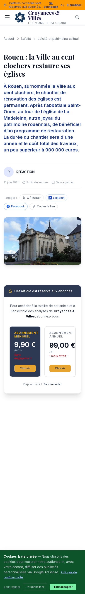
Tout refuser (12, 587)
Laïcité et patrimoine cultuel (58, 38)
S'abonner (74, 5)
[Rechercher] (77, 17)
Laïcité (26, 38)
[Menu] (7, 17)
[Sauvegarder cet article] (62, 182)
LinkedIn (56, 197)
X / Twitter (31, 197)
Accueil (9, 38)
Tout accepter (63, 587)
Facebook (16, 206)
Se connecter (51, 4)
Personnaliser (35, 587)
